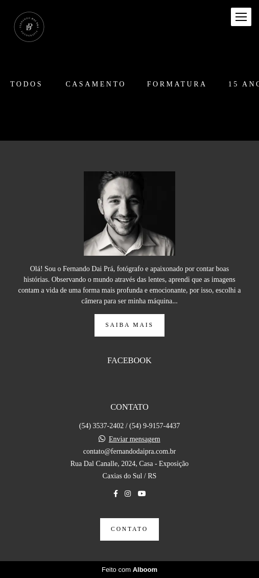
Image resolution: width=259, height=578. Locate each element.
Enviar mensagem (134, 439)
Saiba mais (129, 325)
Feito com (129, 569)
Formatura (177, 84)
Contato (129, 529)
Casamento (95, 84)
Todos (26, 84)
